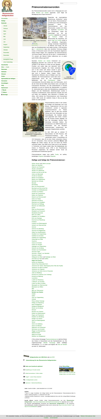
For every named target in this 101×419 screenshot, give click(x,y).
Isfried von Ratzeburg (37, 262)
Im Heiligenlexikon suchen (31, 379)
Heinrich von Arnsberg (38, 248)
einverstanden (54, 417)
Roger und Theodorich (38, 315)
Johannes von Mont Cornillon (40, 267)
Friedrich (34, 221)
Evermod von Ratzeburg (38, 220)
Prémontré (59, 11)
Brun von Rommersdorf (38, 186)
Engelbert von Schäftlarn (38, 216)
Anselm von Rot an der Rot (39, 172)
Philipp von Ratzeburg (38, 302)
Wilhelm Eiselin (36, 332)
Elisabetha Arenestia (37, 213)
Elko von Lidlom (36, 214)
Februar (5, 28)
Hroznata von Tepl (37, 258)
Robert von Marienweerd (38, 313)
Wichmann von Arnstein (38, 329)
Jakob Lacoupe (46, 163)
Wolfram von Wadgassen (38, 336)
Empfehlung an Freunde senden (32, 369)
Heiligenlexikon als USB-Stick (35, 357)
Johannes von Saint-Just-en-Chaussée (42, 271)
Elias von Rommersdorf (38, 209)
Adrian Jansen (36, 163)
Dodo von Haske (36, 198)
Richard (34, 309)
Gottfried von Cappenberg (39, 237)
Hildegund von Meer (37, 257)
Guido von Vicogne (37, 244)
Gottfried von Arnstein (37, 235)
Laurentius (34, 278)
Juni (4, 39)
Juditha (46, 258)
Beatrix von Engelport (37, 177)
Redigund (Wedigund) (38, 306)
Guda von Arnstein (37, 243)
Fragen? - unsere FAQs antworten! (33, 376)
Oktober (5, 50)
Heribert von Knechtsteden (39, 250)
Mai (4, 36)
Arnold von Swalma (37, 176)
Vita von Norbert (62, 344)
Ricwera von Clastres (37, 311)
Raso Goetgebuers (37, 304)
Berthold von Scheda (37, 181)
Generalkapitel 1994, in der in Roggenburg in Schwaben (33, 134)
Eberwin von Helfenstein (38, 205)
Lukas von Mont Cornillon (39, 283)
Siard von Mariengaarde (38, 320)
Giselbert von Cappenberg (39, 234)
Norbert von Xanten (42, 12)
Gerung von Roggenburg (38, 230)
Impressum (27, 382)
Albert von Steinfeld (37, 165)
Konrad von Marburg (37, 276)
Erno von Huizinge (37, 218)
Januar (5, 25)
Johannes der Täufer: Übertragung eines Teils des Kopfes (47, 265)
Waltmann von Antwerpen (39, 327)
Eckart (33, 207)
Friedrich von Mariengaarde (39, 223)
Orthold (34, 299)
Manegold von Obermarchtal (39, 285)
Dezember (6, 55)
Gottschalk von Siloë (37, 239)
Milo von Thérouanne (37, 290)
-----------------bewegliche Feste (8, 58)
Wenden (58, 64)
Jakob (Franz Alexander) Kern (40, 264)
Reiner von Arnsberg (37, 308)
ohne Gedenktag (7, 62)
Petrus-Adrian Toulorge (38, 301)
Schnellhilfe (4, 18)
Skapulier (52, 156)
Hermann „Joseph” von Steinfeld (40, 253)
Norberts (54, 36)
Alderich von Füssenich (38, 167)
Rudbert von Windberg (38, 317)
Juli (4, 42)
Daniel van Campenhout (38, 193)
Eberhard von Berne (37, 200)
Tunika (57, 154)
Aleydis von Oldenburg (38, 170)
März (4, 31)
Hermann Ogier (36, 251)
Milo (33, 288)
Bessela (34, 183)
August (5, 44)
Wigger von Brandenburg (38, 331)
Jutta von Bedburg (37, 272)
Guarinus (34, 241)
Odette (33, 294)
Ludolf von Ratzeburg (37, 280)
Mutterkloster (60, 146)
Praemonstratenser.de (52, 339)
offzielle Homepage (49, 342)
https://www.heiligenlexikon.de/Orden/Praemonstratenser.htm (47, 401)
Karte (7, 67)
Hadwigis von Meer (50, 257)
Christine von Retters (37, 191)
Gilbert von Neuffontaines (39, 232)
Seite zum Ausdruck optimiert (34, 366)
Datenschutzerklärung (36, 382)
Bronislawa (35, 184)
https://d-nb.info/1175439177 (65, 405)
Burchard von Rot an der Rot (39, 188)
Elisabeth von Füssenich (38, 211)
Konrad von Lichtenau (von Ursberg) (41, 274)
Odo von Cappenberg (37, 297)
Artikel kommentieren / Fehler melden (34, 373)
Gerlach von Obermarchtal (39, 225)
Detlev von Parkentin (37, 195)
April (4, 34)
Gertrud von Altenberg (38, 228)
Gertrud (34, 227)
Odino (33, 295)
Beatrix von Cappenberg (38, 179)
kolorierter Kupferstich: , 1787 (34, 43)
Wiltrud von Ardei (36, 334)
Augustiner (51, 35)
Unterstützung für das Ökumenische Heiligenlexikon (39, 360)
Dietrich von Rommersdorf (39, 197)
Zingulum (41, 156)
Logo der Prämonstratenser (69, 77)
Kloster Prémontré (41, 40)
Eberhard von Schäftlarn (38, 202)
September (6, 47)
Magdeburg (35, 62)
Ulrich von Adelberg (37, 324)
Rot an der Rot (62, 98)
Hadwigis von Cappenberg (39, 246)
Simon (33, 322)
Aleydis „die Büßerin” (37, 169)
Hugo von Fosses (56, 40)
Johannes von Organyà (38, 269)
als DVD (52, 357)
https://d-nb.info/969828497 (31, 406)
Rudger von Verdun (37, 318)
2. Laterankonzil (38, 49)
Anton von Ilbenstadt (37, 174)
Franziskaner (51, 80)
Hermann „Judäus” (37, 255)
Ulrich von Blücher (37, 325)
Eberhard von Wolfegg (38, 204)
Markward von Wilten (37, 287)
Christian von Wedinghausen (39, 190)
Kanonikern (61, 29)
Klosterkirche (28, 134)
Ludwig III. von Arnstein (38, 281)
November (6, 52)
